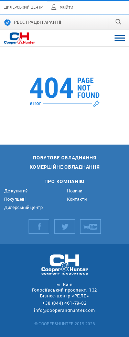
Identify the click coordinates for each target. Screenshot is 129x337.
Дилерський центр (23, 207)
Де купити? (16, 191)
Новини (74, 191)
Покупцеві (14, 199)
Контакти (77, 199)
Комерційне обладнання (65, 167)
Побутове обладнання (64, 158)
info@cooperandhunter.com (64, 310)
